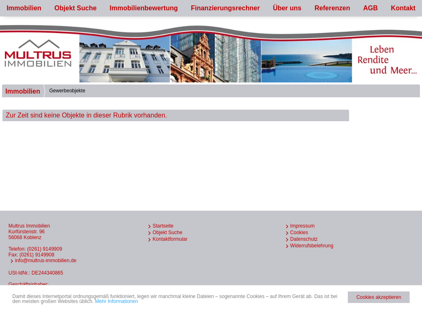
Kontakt (403, 8)
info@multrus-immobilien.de (45, 260)
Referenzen (332, 8)
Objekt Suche (75, 8)
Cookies (299, 232)
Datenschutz (304, 239)
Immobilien (24, 8)
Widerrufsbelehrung (311, 246)
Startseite (162, 226)
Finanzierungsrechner (225, 8)
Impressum (302, 226)
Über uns (287, 8)
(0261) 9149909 (44, 249)
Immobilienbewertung (144, 8)
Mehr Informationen (116, 301)
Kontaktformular (170, 239)
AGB (370, 8)
